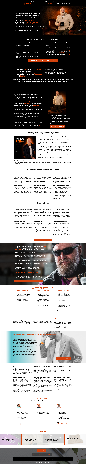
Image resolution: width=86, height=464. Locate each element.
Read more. (61, 52)
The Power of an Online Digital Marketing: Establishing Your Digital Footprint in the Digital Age (53, 440)
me (69, 54)
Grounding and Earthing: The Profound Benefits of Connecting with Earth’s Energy (32, 440)
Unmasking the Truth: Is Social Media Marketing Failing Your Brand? (75, 440)
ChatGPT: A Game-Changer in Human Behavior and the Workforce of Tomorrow (10, 440)
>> (39, 128)
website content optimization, (63, 50)
